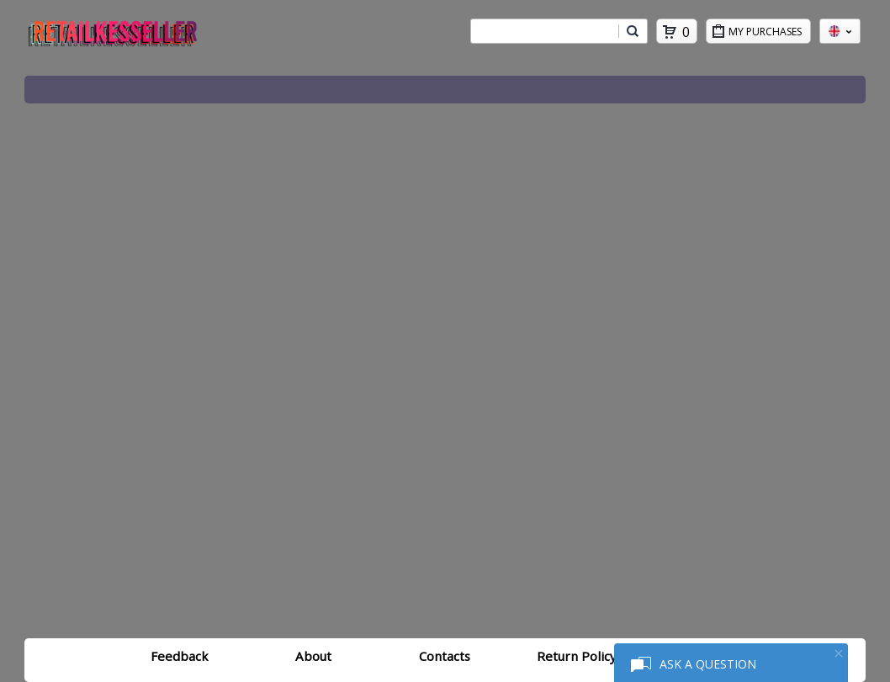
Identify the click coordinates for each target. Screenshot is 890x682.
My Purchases (769, 34)
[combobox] (544, 31)
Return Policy (577, 656)
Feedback (179, 656)
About (313, 656)
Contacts (444, 656)
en (840, 31)
